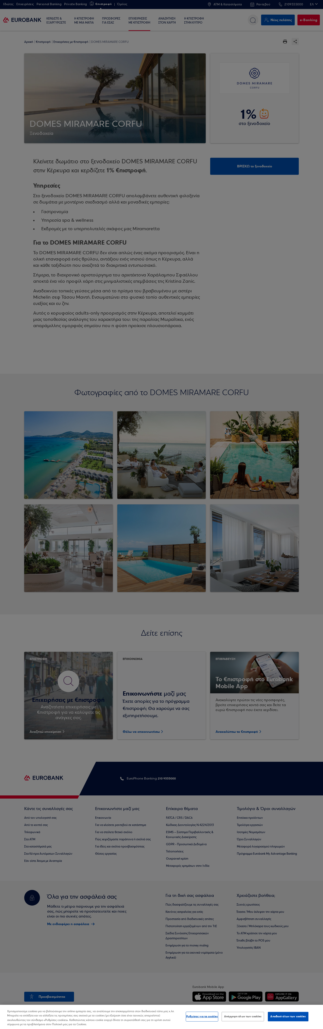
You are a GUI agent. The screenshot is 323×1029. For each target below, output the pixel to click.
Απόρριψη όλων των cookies (243, 1016)
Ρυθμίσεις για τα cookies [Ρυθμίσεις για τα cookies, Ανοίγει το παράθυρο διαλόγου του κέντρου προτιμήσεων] (202, 1016)
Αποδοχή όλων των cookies (288, 1016)
